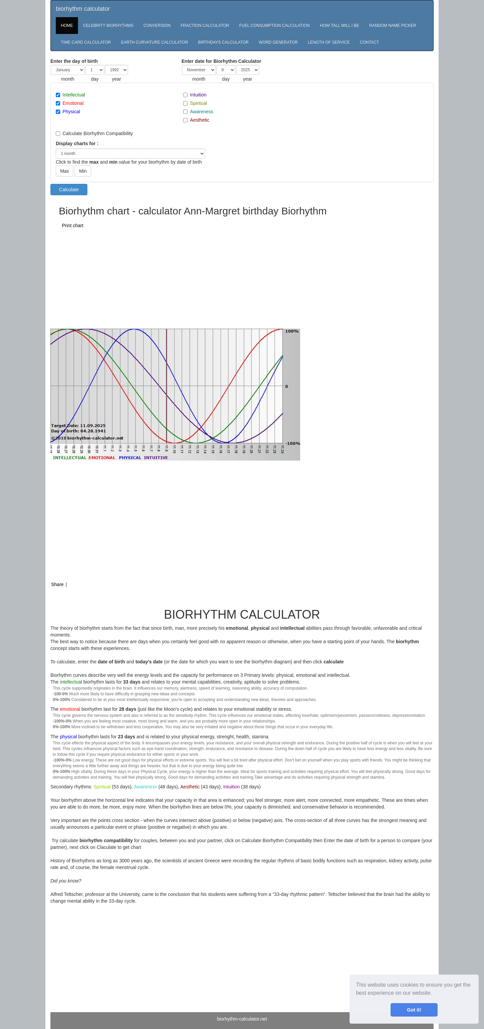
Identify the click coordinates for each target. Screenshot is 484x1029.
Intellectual (74, 94)
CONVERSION (157, 25)
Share (57, 584)
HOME (67, 25)
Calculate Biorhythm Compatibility (98, 133)
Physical (71, 111)
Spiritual (198, 103)
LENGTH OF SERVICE (329, 42)
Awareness (201, 111)
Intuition (198, 94)
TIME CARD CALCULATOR (86, 42)
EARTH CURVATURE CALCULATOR (154, 42)
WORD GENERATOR (278, 42)
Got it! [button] (414, 1010)
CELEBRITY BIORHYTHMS (108, 25)
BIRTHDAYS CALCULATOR (223, 42)
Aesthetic (199, 120)
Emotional (73, 103)
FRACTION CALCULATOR (205, 25)
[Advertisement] (212, 278)
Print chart (72, 225)
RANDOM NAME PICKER (392, 25)
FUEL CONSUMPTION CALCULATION (274, 25)
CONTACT (369, 42)
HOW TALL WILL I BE (339, 25)
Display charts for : (77, 143)
